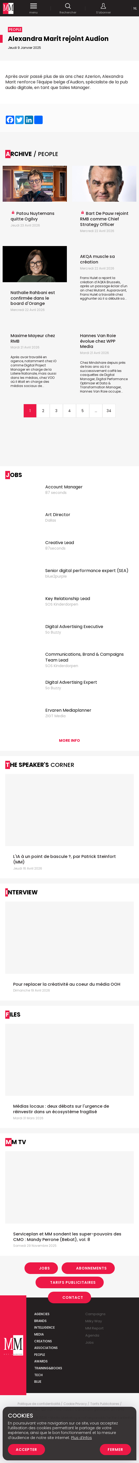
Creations (43, 1341)
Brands (40, 1321)
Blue (37, 1381)
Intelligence (44, 1327)
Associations (46, 1348)
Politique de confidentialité (39, 1404)
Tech (38, 1375)
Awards (41, 1361)
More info (69, 740)
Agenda (92, 1335)
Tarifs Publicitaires (73, 1282)
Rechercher (67, 8)
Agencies (41, 1314)
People (39, 1354)
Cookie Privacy (75, 1404)
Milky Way (93, 1321)
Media (39, 1334)
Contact (72, 1297)
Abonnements (91, 1268)
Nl (135, 8)
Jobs (44, 1268)
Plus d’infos (81, 1437)
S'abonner (103, 8)
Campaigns (95, 1313)
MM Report (94, 1328)
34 (109, 410)
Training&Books (48, 1368)
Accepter (26, 1449)
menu (33, 8)
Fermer (115, 1449)
